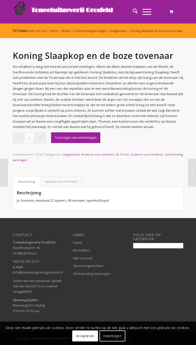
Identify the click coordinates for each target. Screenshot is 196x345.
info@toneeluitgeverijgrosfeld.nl (38, 272)
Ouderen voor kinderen (147, 154)
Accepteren (85, 336)
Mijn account (82, 258)
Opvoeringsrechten (88, 265)
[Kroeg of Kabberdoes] (192, 173)
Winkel (19, 30)
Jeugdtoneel (71, 154)
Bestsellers (81, 250)
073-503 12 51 (29, 261)
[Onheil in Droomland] (4, 173)
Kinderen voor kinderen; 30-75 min (105, 154)
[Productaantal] (29, 137)
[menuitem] (133, 11)
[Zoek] (133, 11)
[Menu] (144, 11)
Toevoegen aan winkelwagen (75, 137)
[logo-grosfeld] (64, 11)
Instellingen (112, 336)
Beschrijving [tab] (26, 181)
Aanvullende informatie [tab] (61, 181)
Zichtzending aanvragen (92, 273)
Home (77, 242)
